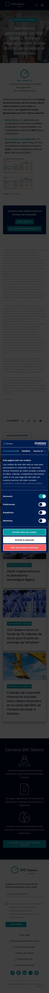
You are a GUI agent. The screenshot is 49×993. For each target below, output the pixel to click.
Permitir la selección (24, 540)
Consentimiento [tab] (10, 451)
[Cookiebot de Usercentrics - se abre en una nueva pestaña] (35, 443)
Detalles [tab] (26, 451)
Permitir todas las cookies (24, 532)
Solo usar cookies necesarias (24, 547)
